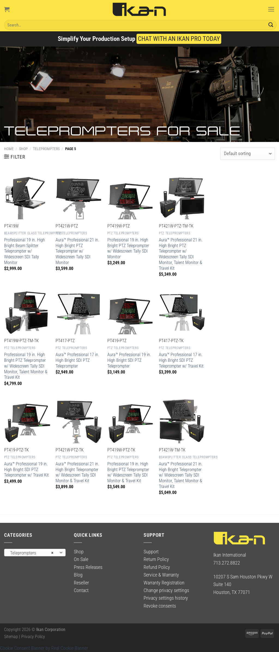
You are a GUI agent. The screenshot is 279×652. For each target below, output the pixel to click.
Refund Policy (157, 567)
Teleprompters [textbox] (31, 553)
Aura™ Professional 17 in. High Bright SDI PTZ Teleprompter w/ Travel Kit (181, 360)
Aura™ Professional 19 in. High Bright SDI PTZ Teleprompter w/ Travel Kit (26, 469)
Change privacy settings (166, 590)
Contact (81, 590)
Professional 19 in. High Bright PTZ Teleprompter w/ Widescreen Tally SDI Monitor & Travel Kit (128, 472)
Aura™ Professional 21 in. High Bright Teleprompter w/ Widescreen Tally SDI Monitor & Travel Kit (77, 472)
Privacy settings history (166, 598)
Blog (78, 575)
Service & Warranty (161, 575)
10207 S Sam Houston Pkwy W (242, 577)
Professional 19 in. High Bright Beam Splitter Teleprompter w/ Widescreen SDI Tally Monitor (24, 251)
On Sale (81, 559)
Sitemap (11, 636)
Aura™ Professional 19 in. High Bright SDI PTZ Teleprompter (129, 360)
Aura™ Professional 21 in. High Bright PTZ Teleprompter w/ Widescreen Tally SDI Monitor (77, 251)
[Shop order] (247, 153)
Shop (23, 149)
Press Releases (88, 567)
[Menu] (271, 9)
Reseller (81, 583)
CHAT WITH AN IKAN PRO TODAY (179, 39)
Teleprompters (46, 149)
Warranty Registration (164, 583)
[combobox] (35, 552)
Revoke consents (160, 606)
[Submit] (271, 25)
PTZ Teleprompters (71, 233)
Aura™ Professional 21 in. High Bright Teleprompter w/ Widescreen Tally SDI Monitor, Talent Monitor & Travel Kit (180, 475)
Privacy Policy (33, 636)
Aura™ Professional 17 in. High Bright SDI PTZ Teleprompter (77, 360)
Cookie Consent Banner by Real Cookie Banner (44, 648)
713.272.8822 (226, 563)
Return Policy (156, 559)
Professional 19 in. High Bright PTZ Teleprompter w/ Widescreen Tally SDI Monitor (128, 248)
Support (151, 551)
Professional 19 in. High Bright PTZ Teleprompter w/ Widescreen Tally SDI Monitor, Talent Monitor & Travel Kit (25, 366)
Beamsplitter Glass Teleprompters (33, 233)
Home (9, 149)
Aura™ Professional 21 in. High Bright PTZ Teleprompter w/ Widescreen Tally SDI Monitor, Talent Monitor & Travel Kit (180, 254)
